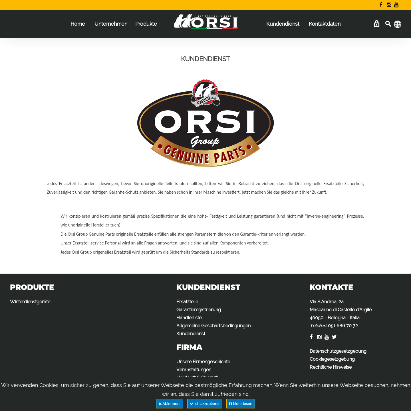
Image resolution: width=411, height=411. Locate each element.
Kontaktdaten (325, 24)
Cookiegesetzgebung (332, 359)
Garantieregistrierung (198, 309)
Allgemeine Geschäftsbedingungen (213, 325)
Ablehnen (169, 404)
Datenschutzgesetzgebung (338, 351)
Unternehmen (110, 24)
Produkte (146, 24)
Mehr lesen (240, 404)
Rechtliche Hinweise (331, 367)
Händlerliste (189, 317)
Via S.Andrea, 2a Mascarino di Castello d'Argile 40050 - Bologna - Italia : (341, 313)
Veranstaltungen (193, 369)
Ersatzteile (187, 301)
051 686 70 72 (343, 325)
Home (77, 24)
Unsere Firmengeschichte (203, 361)
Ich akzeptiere (204, 404)
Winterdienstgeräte (30, 301)
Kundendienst (282, 24)
